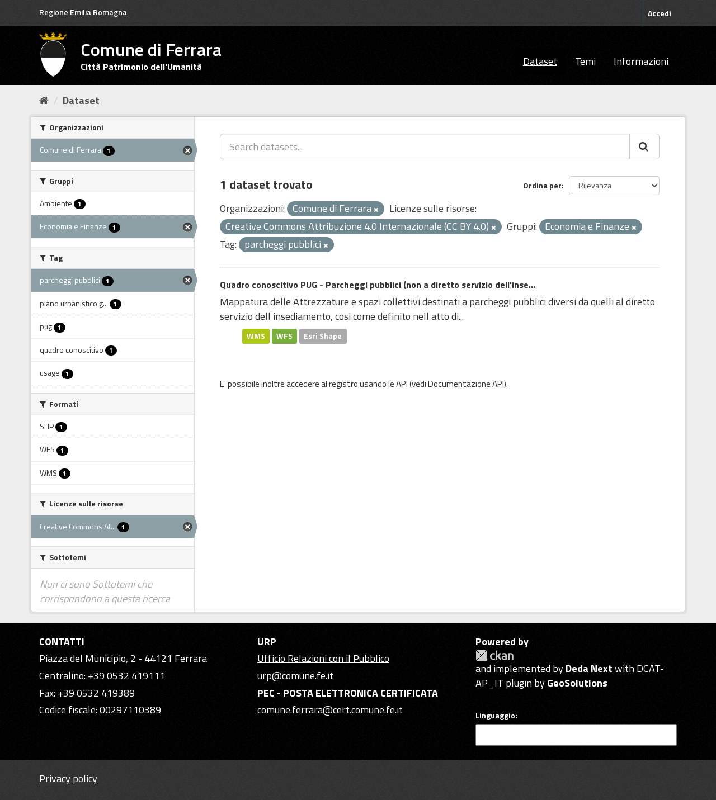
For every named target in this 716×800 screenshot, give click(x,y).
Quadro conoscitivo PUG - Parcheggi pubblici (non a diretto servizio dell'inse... (377, 284)
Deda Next (589, 668)
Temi (585, 61)
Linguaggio (495, 715)
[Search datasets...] (425, 146)
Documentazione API (466, 383)
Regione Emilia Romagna (83, 12)
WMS (256, 336)
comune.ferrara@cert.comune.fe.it (330, 709)
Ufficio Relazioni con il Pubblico (323, 658)
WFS (284, 336)
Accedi (659, 13)
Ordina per (542, 185)
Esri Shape (323, 336)
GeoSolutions (577, 682)
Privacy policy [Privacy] (68, 778)
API (402, 383)
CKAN (494, 655)
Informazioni (641, 61)
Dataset (540, 61)
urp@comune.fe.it (295, 675)
